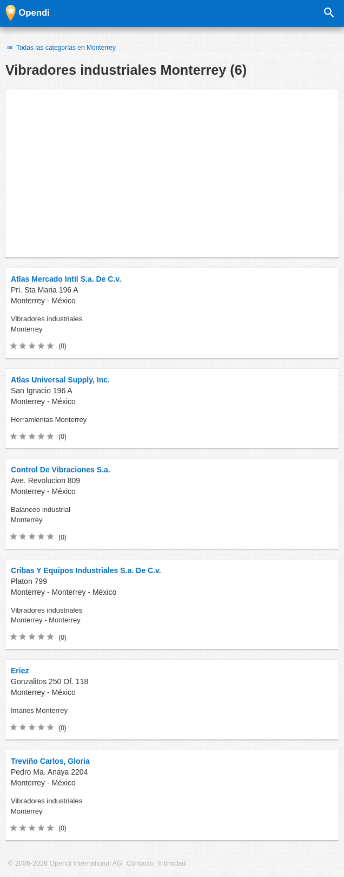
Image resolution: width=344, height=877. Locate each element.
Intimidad (172, 863)
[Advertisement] (172, 173)
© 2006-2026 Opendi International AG (65, 863)
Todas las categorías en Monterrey (60, 47)
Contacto (140, 863)
